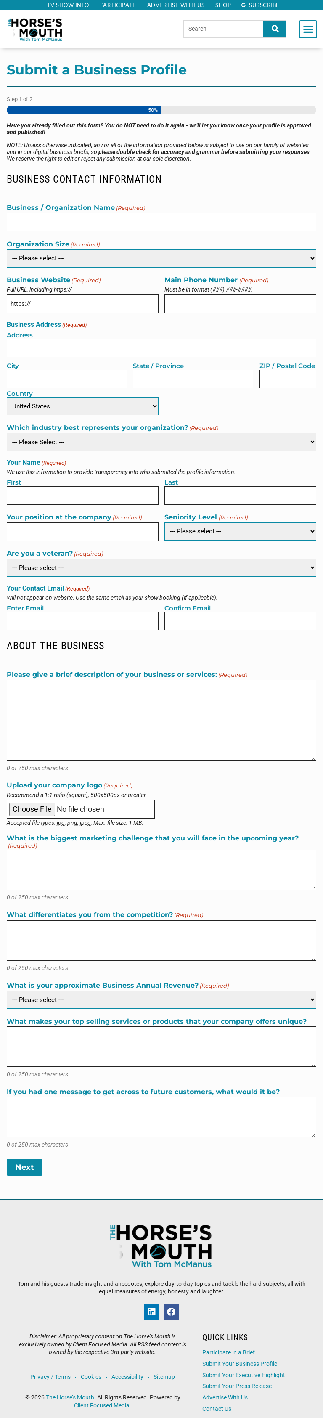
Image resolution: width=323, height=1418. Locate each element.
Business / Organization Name (76, 208)
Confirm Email (187, 600)
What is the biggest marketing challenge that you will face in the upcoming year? (153, 832)
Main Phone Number (216, 279)
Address (20, 332)
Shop (227, 5)
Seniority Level (205, 510)
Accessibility (128, 1367)
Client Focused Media (102, 1395)
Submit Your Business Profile (239, 1354)
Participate (117, 5)
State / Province (158, 362)
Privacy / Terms (49, 1367)
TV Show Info (64, 5)
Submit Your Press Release (237, 1377)
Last (171, 476)
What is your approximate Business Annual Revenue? (118, 977)
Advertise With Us (225, 1388)
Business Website (54, 279)
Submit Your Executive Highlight (243, 1365)
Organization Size (53, 243)
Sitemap (166, 1367)
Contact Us (216, 1399)
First (14, 476)
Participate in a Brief (228, 1343)
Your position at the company (74, 510)
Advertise (177, 5)
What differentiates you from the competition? (105, 906)
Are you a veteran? (55, 546)
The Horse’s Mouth (70, 1388)
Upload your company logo (69, 776)
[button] (308, 29)
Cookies (90, 1367)
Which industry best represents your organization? (112, 422)
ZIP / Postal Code (287, 362)
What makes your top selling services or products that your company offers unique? (157, 1012)
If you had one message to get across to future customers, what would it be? (143, 1083)
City (13, 362)
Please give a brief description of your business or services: (127, 666)
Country (20, 388)
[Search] (274, 29)
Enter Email (25, 600)
